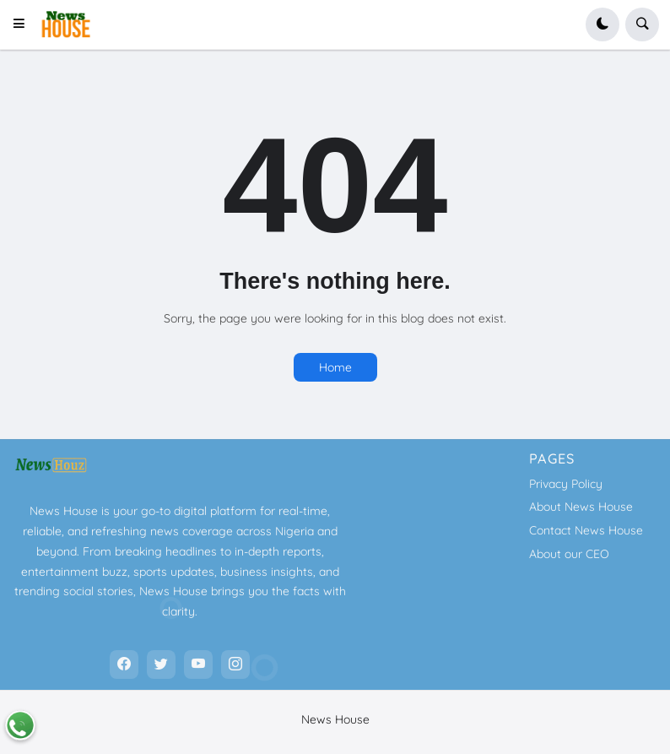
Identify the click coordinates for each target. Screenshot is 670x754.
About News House (581, 506)
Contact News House (586, 530)
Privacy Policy (565, 483)
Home (335, 367)
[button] (24, 24)
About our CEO (569, 553)
